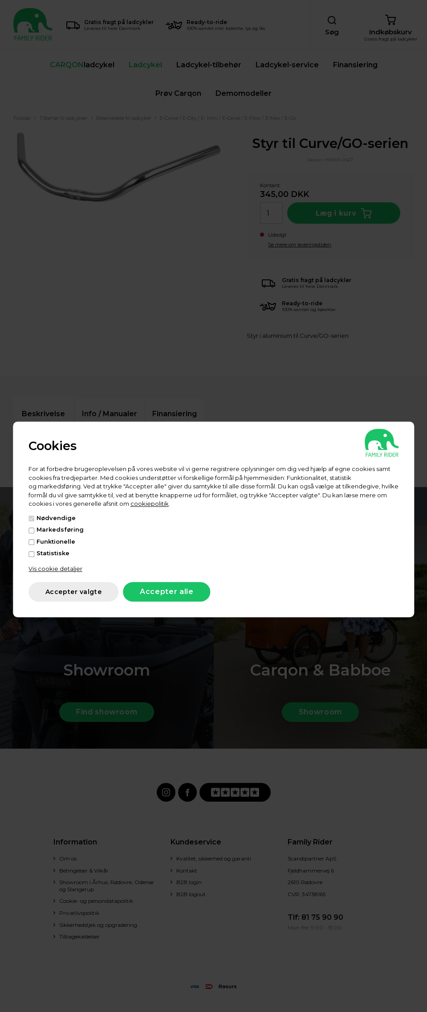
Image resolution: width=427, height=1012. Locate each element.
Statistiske (53, 553)
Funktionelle (56, 541)
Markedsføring (60, 529)
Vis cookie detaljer (55, 568)
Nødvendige (56, 517)
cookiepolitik (149, 503)
